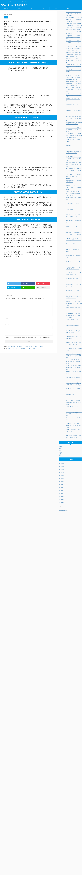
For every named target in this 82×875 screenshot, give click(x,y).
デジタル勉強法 (69, 209)
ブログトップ (6, 8)
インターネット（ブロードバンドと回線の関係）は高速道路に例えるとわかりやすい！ (73, 77)
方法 (56, 8)
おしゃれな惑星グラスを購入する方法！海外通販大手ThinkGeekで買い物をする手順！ (74, 135)
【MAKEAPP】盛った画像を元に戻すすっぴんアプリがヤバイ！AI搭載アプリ (74, 19)
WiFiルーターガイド (6, 1)
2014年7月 (61, 502)
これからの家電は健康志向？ (73, 307)
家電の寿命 (68, 145)
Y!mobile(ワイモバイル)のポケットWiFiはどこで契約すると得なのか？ (74, 425)
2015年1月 (61, 484)
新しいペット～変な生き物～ (73, 244)
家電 (19, 8)
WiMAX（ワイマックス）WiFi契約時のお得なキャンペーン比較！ (73, 367)
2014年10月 (62, 493)
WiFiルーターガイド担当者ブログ (21, 1)
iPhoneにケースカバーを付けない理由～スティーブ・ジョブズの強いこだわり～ (73, 13)
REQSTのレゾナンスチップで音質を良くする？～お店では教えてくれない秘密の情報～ (73, 83)
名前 (6, 318)
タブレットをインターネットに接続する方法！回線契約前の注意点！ (73, 402)
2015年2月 (61, 481)
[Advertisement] (29, 83)
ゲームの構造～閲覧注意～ (72, 278)
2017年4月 (61, 469)
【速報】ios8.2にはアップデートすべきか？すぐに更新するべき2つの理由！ (74, 303)
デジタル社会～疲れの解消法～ (73, 388)
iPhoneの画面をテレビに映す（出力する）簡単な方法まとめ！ (73, 37)
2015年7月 (61, 472)
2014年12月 (62, 487)
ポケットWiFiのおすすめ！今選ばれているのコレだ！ (22, 348)
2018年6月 (61, 463)
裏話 (43, 8)
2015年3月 (61, 478)
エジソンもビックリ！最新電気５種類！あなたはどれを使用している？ (73, 176)
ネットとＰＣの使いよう (72, 406)
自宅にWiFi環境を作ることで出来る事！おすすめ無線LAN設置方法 (73, 355)
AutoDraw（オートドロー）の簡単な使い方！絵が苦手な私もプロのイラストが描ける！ (73, 48)
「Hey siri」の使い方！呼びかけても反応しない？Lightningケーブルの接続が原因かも (73, 54)
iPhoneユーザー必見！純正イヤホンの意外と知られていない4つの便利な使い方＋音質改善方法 (74, 25)
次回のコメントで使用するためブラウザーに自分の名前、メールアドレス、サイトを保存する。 (29, 337)
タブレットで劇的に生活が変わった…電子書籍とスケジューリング (73, 89)
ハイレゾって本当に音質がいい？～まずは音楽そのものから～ (73, 239)
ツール (68, 8)
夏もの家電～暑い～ (71, 394)
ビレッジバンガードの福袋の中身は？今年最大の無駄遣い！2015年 (73, 129)
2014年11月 (62, 490)
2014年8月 (61, 499)
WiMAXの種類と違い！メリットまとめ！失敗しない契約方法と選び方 (26, 346)
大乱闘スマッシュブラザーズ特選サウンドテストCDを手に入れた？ (73, 95)
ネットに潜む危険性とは (72, 319)
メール (7, 325)
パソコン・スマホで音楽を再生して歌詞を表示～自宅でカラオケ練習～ (73, 66)
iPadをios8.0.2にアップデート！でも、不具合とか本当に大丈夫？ (74, 413)
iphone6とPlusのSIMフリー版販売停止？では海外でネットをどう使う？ (73, 164)
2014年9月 (61, 496)
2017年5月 (61, 466)
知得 (31, 8)
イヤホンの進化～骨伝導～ (72, 203)
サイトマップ (33, 1)
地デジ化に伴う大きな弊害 (72, 290)
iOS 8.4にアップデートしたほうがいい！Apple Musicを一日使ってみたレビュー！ (73, 193)
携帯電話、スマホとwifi (71, 226)
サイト (6, 331)
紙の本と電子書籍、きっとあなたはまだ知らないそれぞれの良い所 (73, 158)
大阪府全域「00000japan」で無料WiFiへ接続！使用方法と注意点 (73, 118)
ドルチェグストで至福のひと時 (73, 110)
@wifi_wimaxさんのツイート (66, 510)
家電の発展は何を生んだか (72, 325)
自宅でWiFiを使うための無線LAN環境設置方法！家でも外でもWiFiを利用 (73, 315)
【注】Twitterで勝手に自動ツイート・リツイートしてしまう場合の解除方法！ (73, 31)
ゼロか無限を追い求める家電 (73, 377)
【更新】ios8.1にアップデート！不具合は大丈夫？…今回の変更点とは (74, 187)
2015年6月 (61, 475)
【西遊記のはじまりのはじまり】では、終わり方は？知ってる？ (73, 60)
